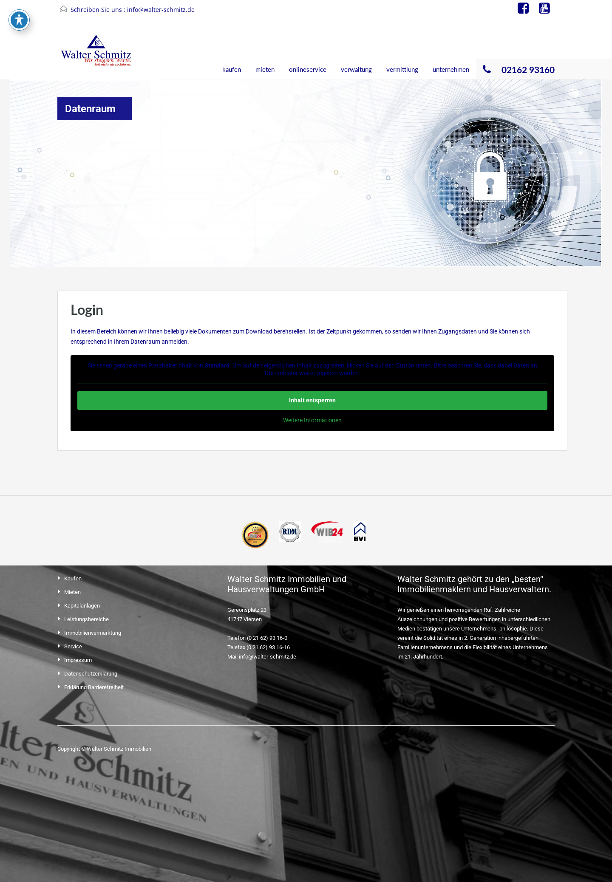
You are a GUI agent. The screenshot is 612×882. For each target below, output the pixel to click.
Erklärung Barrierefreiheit (94, 687)
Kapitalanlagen (82, 605)
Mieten (72, 592)
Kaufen (73, 578)
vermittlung (402, 69)
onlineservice (307, 69)
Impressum (78, 660)
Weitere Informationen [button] (312, 420)
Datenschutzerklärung (90, 673)
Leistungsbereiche (86, 619)
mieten (265, 69)
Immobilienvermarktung (92, 633)
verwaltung (356, 69)
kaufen (231, 69)
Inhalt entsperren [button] (312, 400)
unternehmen (451, 69)
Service (73, 646)
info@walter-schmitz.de (161, 10)
